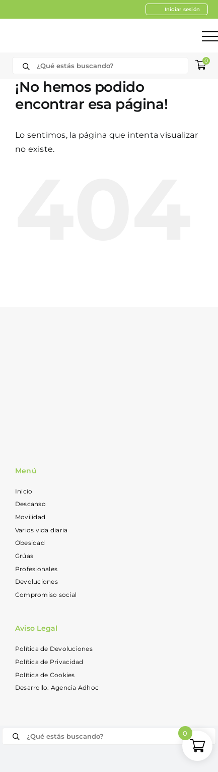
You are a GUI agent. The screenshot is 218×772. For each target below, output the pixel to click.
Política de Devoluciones (54, 648)
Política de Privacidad (49, 662)
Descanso (30, 504)
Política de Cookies (45, 675)
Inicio (23, 491)
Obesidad (30, 542)
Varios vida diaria (41, 530)
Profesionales (36, 569)
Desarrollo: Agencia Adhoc (57, 687)
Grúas (24, 556)
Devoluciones (36, 581)
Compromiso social (46, 594)
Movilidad (30, 517)
